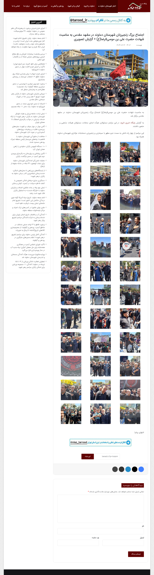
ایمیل (142, 537)
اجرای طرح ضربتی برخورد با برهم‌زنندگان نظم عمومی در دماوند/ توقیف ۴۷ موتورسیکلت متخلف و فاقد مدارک (28, 31)
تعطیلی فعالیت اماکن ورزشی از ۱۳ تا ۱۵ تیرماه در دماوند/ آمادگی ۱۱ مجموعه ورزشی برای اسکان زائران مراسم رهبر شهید (28, 264)
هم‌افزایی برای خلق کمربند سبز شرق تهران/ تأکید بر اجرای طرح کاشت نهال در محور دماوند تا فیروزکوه (29, 66)
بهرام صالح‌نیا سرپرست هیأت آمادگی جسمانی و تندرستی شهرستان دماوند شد (28, 256)
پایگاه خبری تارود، (127, 122)
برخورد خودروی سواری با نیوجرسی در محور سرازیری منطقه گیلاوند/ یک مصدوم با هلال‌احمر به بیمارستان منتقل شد (29, 86)
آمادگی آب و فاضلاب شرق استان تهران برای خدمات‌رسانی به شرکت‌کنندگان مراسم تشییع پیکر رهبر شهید (28, 217)
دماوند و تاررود (89, 6)
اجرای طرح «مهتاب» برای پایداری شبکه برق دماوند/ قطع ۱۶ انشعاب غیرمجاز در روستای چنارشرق (29, 76)
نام (143, 526)
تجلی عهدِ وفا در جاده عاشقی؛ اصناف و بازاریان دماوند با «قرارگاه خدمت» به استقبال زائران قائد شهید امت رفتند (28, 190)
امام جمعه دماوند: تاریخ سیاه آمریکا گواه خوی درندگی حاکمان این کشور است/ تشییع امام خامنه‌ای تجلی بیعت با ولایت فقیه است (28, 200)
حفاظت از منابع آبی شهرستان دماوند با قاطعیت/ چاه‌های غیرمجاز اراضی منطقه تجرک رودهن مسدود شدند (28, 139)
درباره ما (26, 6)
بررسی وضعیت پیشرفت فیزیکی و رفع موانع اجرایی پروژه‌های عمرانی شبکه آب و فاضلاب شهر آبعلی (28, 57)
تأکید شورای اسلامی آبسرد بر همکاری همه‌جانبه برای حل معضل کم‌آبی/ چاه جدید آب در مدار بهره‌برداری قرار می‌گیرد (27, 247)
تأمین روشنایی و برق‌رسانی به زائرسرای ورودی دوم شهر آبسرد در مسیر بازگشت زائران (28, 155)
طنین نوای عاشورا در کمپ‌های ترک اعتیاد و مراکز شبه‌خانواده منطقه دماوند (28, 209)
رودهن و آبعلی (58, 6)
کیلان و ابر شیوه (74, 6)
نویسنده (139, 45)
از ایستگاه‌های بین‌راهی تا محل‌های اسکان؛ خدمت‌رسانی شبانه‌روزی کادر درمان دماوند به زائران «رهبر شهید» (28, 173)
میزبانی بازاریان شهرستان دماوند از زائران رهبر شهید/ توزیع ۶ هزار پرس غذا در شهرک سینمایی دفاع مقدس (28, 96)
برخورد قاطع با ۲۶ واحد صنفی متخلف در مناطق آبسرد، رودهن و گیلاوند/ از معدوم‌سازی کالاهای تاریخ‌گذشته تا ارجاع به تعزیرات (28, 227)
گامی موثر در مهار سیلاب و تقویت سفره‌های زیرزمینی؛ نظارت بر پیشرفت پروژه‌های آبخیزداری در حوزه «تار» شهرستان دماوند (28, 129)
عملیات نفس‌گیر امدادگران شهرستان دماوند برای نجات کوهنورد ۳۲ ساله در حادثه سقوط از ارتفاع (28, 163)
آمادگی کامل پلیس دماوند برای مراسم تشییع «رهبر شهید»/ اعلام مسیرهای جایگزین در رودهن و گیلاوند (28, 237)
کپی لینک (87, 456)
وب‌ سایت (95, 537)
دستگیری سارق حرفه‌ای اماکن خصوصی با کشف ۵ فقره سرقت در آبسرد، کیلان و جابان (28, 182)
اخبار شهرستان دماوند (108, 6)
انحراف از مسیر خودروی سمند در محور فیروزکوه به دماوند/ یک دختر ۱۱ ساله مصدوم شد (28, 106)
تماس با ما (16, 6)
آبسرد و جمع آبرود (40, 6)
